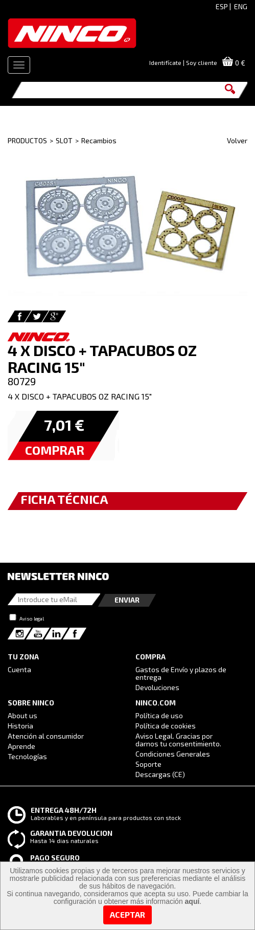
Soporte (148, 764)
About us (22, 715)
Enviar (127, 599)
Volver (237, 140)
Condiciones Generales (172, 753)
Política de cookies (165, 725)
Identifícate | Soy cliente (183, 62)
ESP (222, 6)
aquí (192, 901)
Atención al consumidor (46, 736)
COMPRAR (54, 450)
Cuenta (19, 669)
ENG (240, 6)
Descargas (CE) (160, 774)
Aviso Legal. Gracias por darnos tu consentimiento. (178, 740)
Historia (20, 725)
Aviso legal (31, 618)
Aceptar (127, 914)
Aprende (21, 746)
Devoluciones (157, 687)
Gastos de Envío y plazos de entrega (180, 673)
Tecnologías (27, 756)
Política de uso (159, 715)
